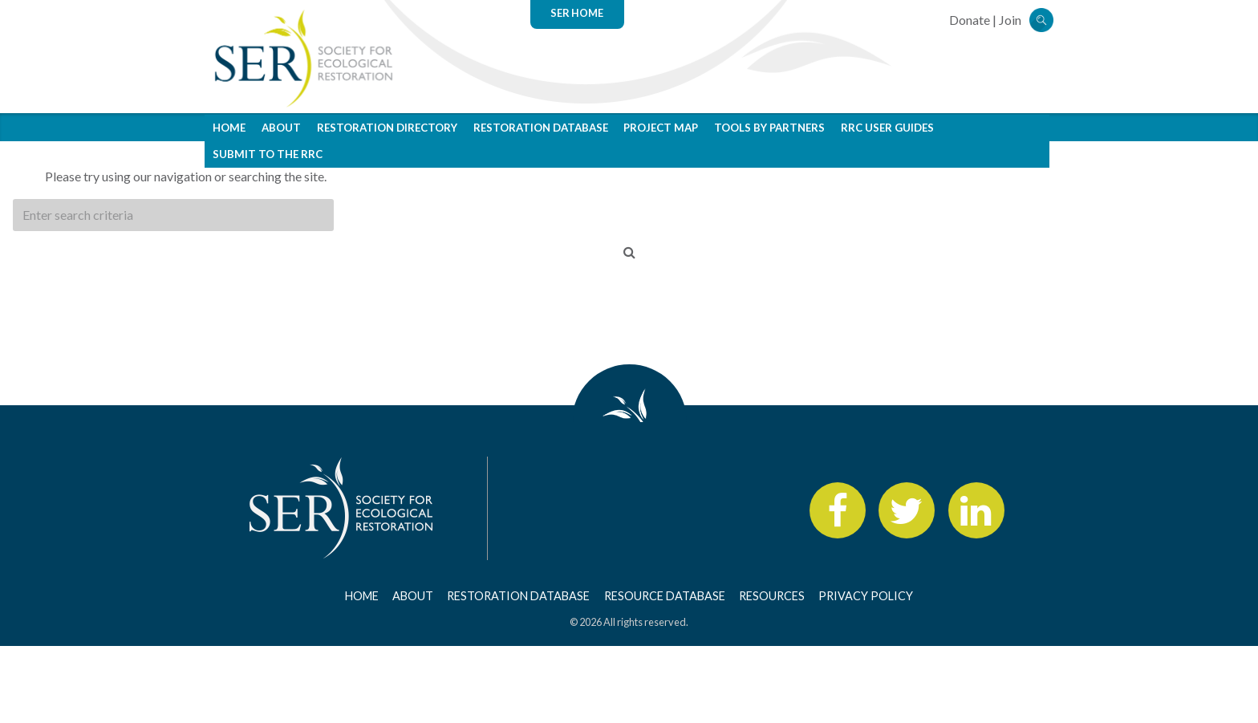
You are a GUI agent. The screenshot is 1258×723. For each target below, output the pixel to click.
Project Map (660, 127)
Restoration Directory (387, 127)
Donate (969, 19)
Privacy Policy (865, 596)
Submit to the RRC (268, 154)
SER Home (576, 12)
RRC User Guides (887, 127)
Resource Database (664, 596)
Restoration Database (540, 127)
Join (1010, 19)
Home (229, 127)
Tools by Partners (769, 127)
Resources (772, 596)
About (281, 127)
